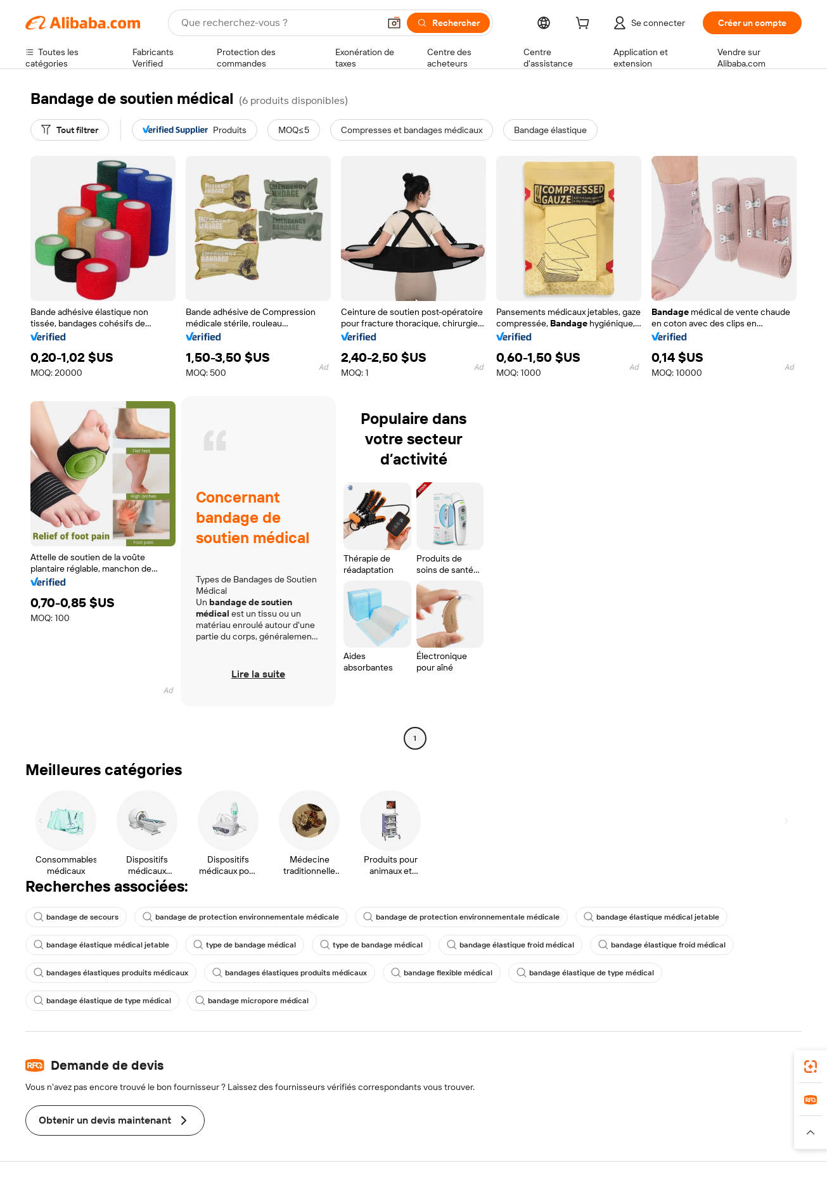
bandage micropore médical (252, 1001)
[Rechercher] (448, 23)
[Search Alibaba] (278, 23)
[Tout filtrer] (69, 130)
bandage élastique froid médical (510, 945)
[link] (810, 1066)
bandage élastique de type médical (585, 973)
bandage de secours (76, 917)
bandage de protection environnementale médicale (241, 917)
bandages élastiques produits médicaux (111, 973)
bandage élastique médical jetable (651, 917)
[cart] (584, 25)
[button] (394, 22)
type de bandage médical (244, 945)
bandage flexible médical (441, 973)
